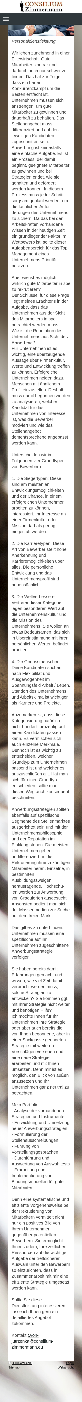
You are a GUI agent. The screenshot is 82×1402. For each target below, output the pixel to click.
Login (70, 1363)
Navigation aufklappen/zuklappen (41, 19)
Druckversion (20, 1363)
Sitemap (13, 1367)
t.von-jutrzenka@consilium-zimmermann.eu (32, 1341)
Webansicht (66, 1367)
